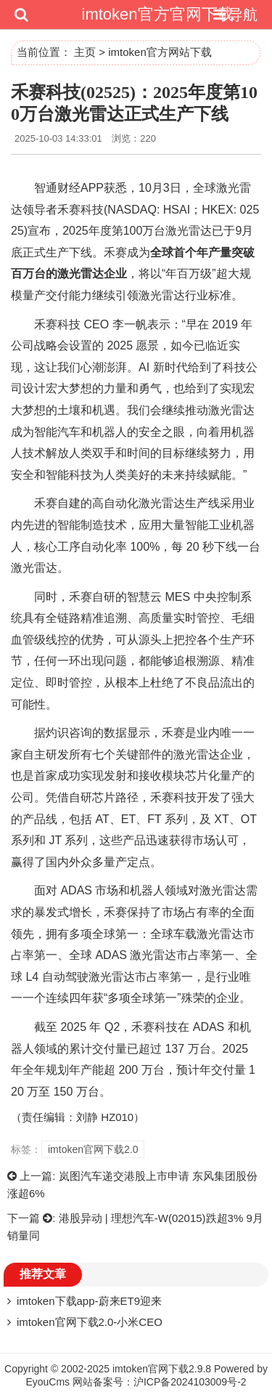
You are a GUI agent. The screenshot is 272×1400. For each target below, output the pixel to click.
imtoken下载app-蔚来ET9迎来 (89, 1301)
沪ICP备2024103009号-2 (190, 1382)
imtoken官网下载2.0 (93, 1149)
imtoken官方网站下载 (160, 52)
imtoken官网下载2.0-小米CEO (89, 1322)
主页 (85, 52)
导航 (233, 15)
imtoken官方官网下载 (158, 14)
